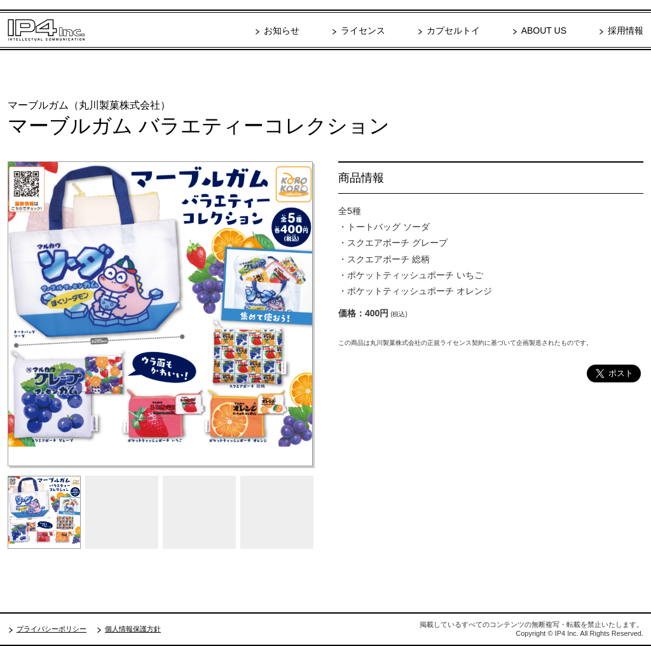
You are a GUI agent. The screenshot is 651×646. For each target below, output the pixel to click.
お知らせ (281, 30)
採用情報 (625, 30)
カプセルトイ (453, 30)
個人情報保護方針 (133, 629)
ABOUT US (543, 30)
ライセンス (363, 30)
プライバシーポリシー (51, 629)
